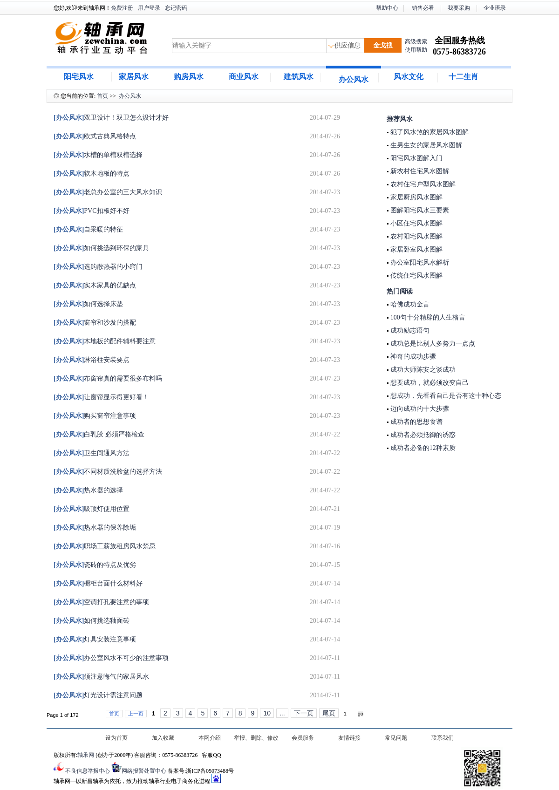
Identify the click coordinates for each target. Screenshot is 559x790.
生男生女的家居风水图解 (425, 145)
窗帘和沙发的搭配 (95, 322)
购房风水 (189, 77)
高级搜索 (416, 41)
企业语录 (495, 8)
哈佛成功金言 (409, 304)
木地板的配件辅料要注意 (105, 341)
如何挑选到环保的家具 (101, 248)
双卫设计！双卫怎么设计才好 (111, 117)
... (282, 713)
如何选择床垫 (88, 303)
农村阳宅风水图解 (416, 236)
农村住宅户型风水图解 (422, 184)
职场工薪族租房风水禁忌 (105, 546)
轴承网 (85, 755)
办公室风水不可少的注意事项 (111, 657)
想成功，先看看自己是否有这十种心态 (445, 395)
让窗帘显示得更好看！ (101, 397)
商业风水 (244, 77)
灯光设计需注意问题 (98, 695)
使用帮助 (416, 50)
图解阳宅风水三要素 (419, 210)
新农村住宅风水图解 (419, 171)
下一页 (304, 713)
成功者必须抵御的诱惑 (422, 434)
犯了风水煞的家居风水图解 (429, 132)
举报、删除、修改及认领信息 (256, 739)
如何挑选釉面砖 (92, 620)
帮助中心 (387, 8)
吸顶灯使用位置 (92, 508)
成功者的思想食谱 (416, 421)
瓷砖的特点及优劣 (95, 564)
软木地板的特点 (92, 173)
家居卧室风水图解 (416, 249)
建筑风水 (299, 77)
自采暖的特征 (88, 229)
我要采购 (459, 8)
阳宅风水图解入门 (416, 158)
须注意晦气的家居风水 (101, 676)
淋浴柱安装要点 (92, 359)
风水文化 (408, 77)
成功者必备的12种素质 (422, 447)
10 (267, 713)
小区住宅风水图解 (416, 223)
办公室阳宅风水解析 (419, 262)
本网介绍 (209, 738)
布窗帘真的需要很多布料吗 (108, 378)
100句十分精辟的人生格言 (427, 317)
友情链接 (349, 738)
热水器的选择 (88, 490)
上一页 (135, 713)
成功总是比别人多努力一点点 (432, 343)
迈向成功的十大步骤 (419, 408)
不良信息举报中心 (87, 771)
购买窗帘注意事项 (95, 415)
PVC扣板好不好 (92, 210)
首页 (102, 96)
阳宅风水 (79, 77)
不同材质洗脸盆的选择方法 (108, 471)
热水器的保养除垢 (95, 527)
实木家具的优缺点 (95, 285)
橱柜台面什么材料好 (98, 583)
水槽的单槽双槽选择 (98, 154)
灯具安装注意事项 (95, 639)
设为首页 (116, 738)
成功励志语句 (409, 330)
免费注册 (122, 8)
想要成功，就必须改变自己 (429, 382)
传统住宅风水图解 (416, 275)
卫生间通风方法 (92, 452)
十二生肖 (463, 77)
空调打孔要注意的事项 (101, 602)
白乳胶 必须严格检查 (99, 434)
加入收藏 (163, 738)
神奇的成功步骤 (412, 356)
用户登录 (149, 8)
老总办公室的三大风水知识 (108, 192)
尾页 (328, 713)
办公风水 (353, 79)
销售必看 (423, 8)
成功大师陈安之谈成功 (422, 369)
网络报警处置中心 (144, 771)
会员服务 (303, 738)
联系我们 (442, 738)
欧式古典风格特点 (95, 136)
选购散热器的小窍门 (98, 266)
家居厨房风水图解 (416, 197)
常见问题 (396, 738)
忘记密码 (176, 8)
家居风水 (134, 77)
